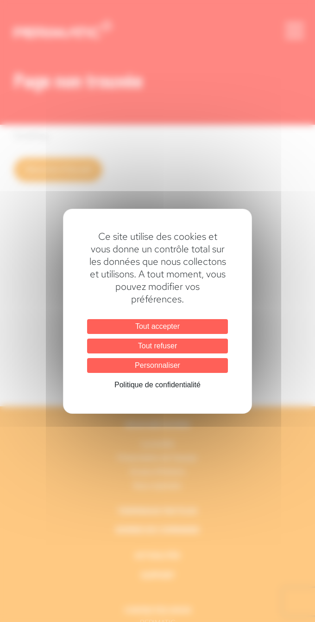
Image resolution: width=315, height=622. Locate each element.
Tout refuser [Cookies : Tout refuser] (157, 346)
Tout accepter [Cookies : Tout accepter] (157, 326)
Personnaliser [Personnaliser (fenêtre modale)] (157, 365)
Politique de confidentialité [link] (157, 385)
